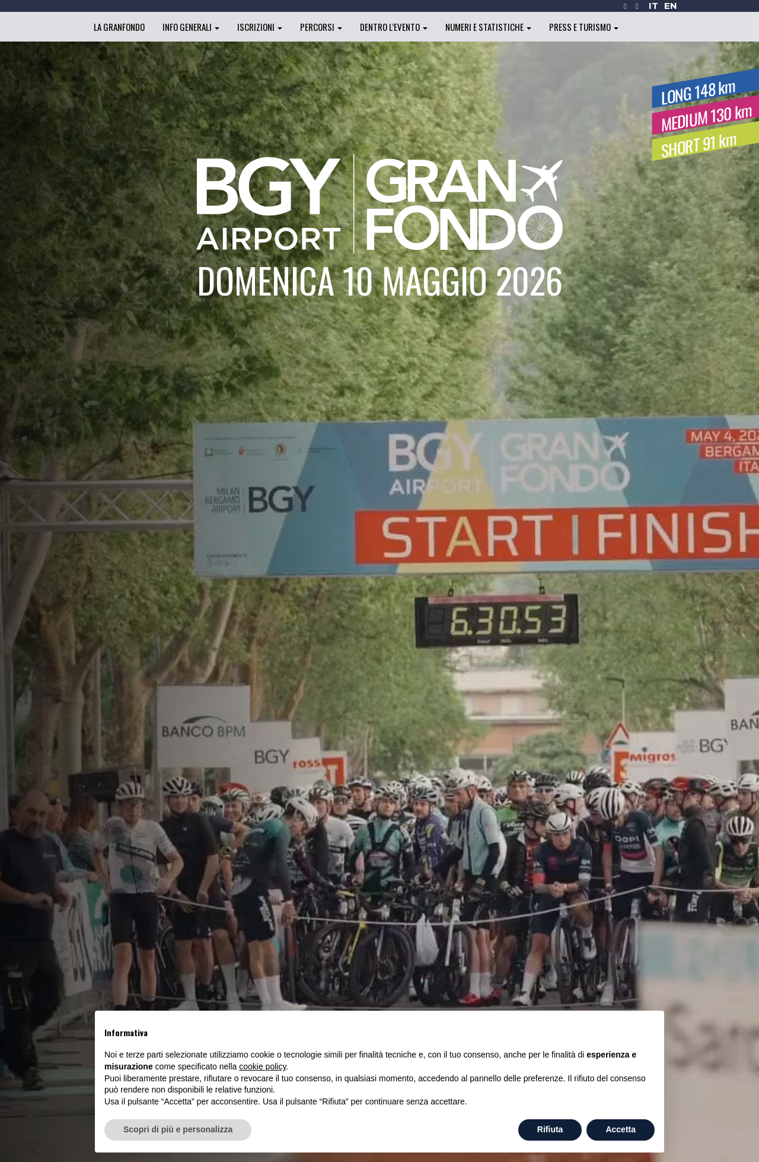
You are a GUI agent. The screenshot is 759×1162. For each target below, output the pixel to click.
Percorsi (321, 26)
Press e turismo (583, 26)
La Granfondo (119, 26)
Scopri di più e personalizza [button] (177, 1129)
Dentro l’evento (394, 26)
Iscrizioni (259, 26)
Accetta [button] (620, 1129)
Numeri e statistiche (488, 26)
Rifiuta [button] (550, 1129)
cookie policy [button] (262, 1066)
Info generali (190, 26)
